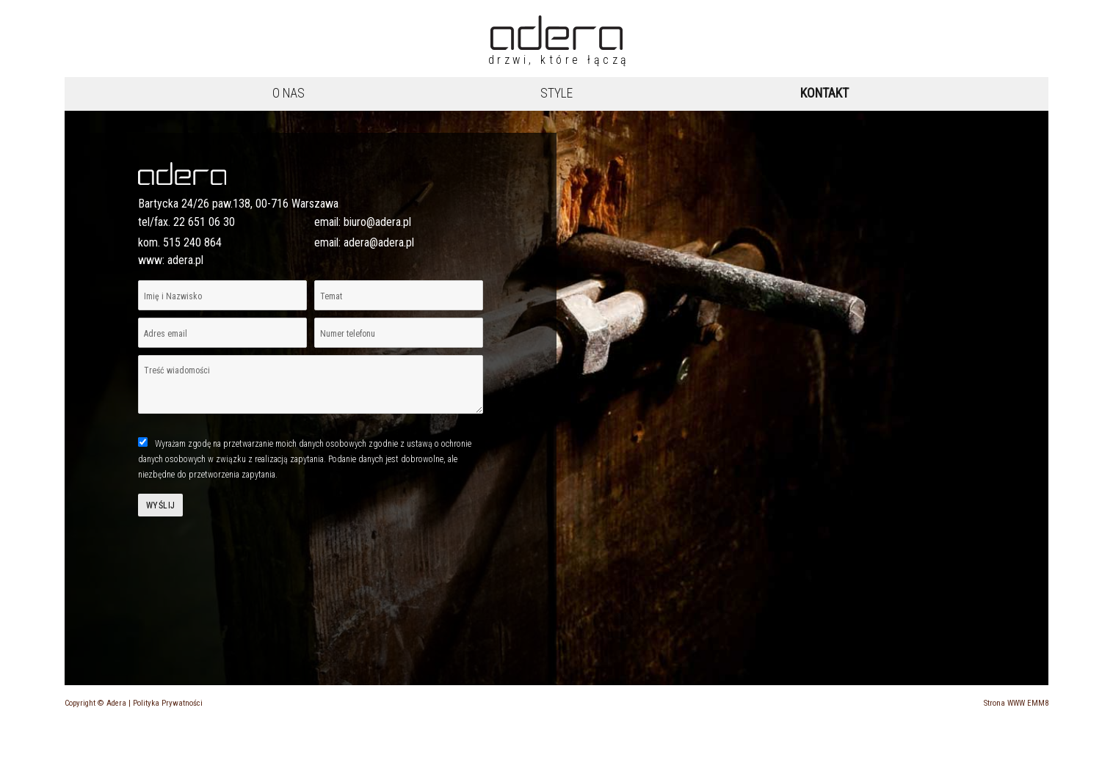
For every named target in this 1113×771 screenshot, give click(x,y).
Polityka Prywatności (168, 703)
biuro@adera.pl (377, 222)
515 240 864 (192, 242)
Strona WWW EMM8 (1016, 703)
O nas (288, 93)
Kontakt (824, 93)
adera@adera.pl (379, 242)
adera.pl (185, 260)
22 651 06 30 (204, 222)
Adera (116, 703)
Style (556, 93)
